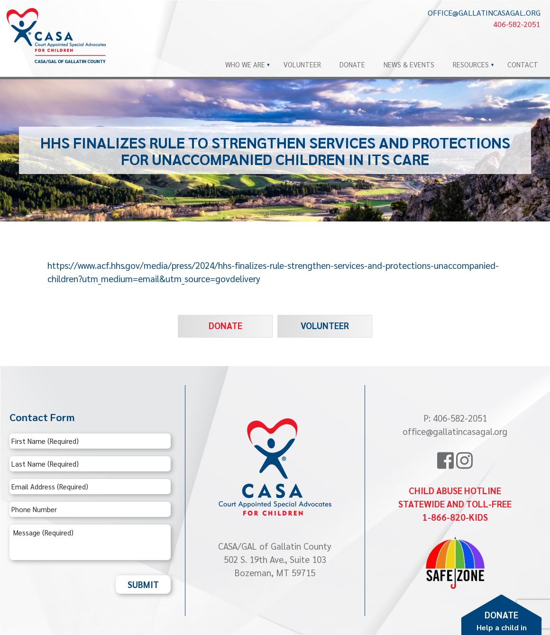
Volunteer (302, 64)
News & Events (409, 64)
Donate (352, 64)
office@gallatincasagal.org (484, 13)
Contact (522, 64)
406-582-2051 (517, 24)
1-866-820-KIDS (455, 517)
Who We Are (245, 64)
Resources (471, 64)
